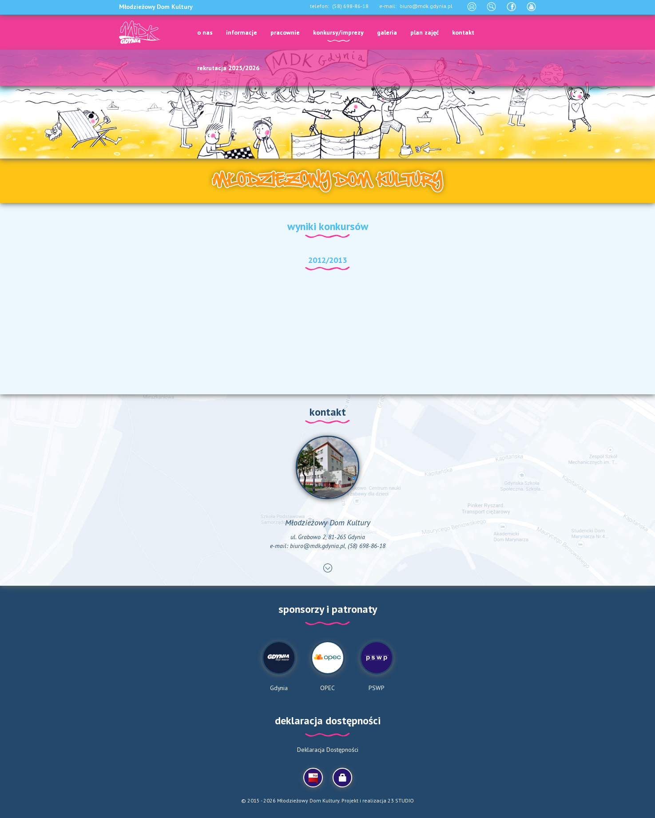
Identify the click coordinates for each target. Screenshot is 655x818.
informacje (241, 32)
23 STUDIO (401, 800)
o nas (205, 32)
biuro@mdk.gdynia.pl (426, 6)
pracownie (285, 32)
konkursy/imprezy (338, 32)
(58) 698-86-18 (350, 6)
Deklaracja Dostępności (327, 750)
